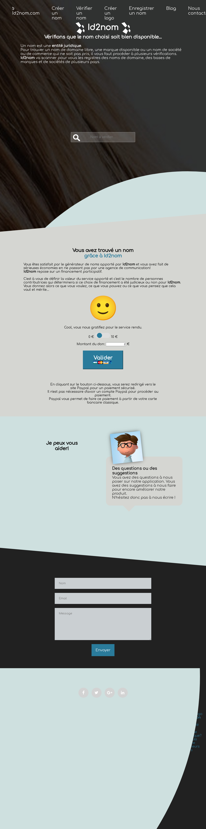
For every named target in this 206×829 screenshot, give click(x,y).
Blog (171, 8)
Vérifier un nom (84, 13)
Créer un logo (110, 13)
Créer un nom (58, 13)
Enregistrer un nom (141, 11)
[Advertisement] (103, 102)
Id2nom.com (26, 11)
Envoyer (103, 650)
